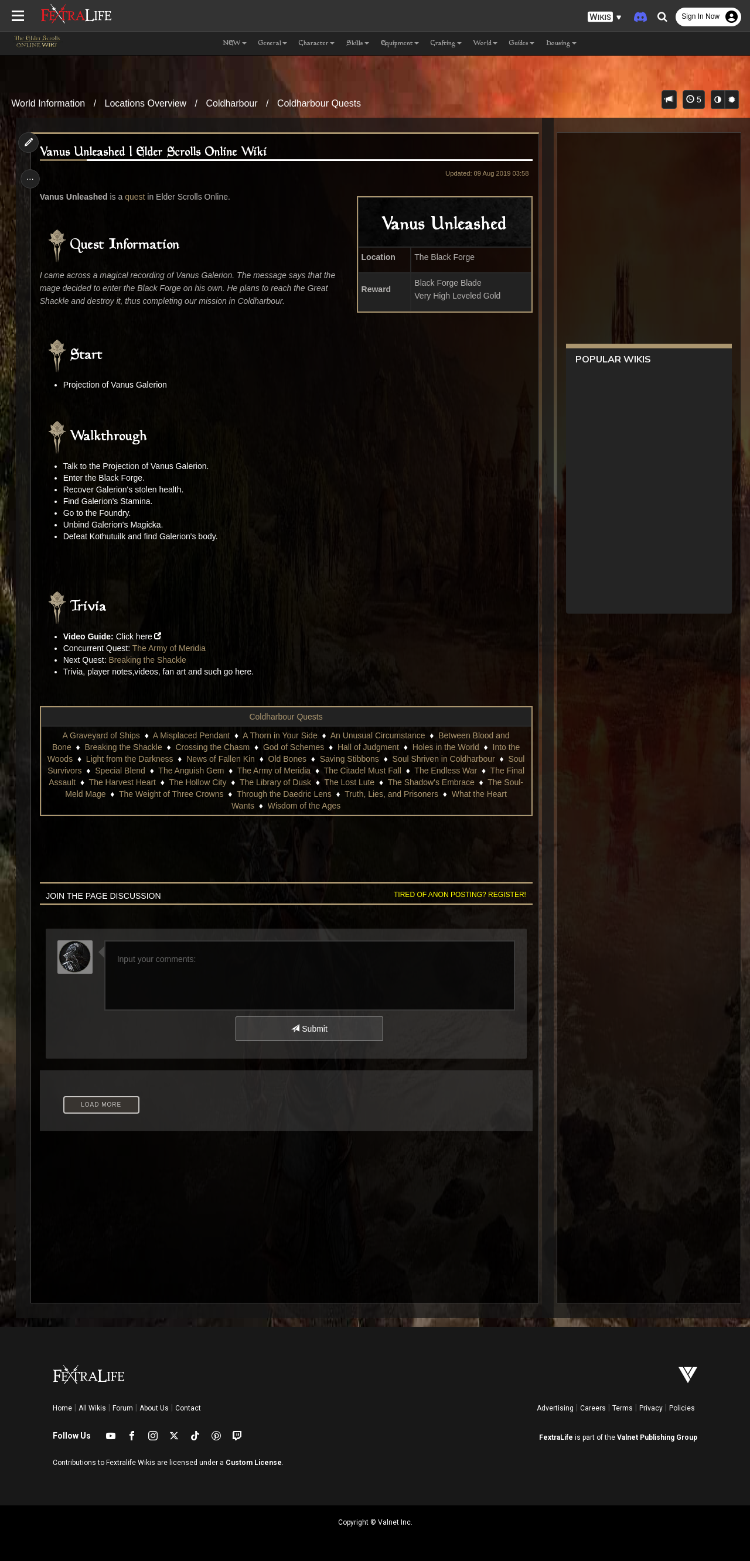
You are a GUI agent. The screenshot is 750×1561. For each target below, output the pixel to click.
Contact (188, 1408)
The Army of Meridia (170, 648)
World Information (48, 103)
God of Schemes (292, 747)
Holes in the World (445, 747)
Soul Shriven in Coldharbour (443, 759)
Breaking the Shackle (149, 660)
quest (136, 196)
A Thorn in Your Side (280, 735)
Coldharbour (232, 103)
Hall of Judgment (367, 747)
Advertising (555, 1408)
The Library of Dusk (275, 782)
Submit (309, 1028)
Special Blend (120, 770)
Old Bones (287, 759)
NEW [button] (235, 43)
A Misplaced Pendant (191, 735)
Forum (122, 1408)
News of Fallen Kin (220, 759)
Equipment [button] (400, 43)
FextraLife (556, 1437)
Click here (135, 636)
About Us (154, 1408)
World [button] (485, 43)
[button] (605, 17)
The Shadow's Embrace (430, 782)
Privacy (651, 1408)
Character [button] (317, 43)
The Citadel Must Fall (362, 770)
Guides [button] (521, 43)
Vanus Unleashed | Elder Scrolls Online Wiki (154, 152)
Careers (593, 1408)
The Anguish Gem (191, 770)
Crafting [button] (446, 43)
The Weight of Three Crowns (170, 794)
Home (62, 1408)
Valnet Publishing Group (657, 1437)
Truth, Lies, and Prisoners (391, 794)
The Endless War (445, 770)
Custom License (254, 1463)
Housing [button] (561, 43)
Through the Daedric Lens (283, 794)
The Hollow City (197, 782)
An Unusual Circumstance (377, 735)
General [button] (272, 43)
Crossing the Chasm (212, 747)
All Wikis (92, 1408)
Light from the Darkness (129, 759)
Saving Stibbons (349, 759)
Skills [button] (357, 43)
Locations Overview (146, 103)
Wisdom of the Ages (303, 805)
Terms (622, 1408)
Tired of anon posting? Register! (457, 895)
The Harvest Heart (121, 782)
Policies (682, 1408)
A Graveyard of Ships (100, 735)
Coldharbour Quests (319, 103)
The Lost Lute (349, 782)
